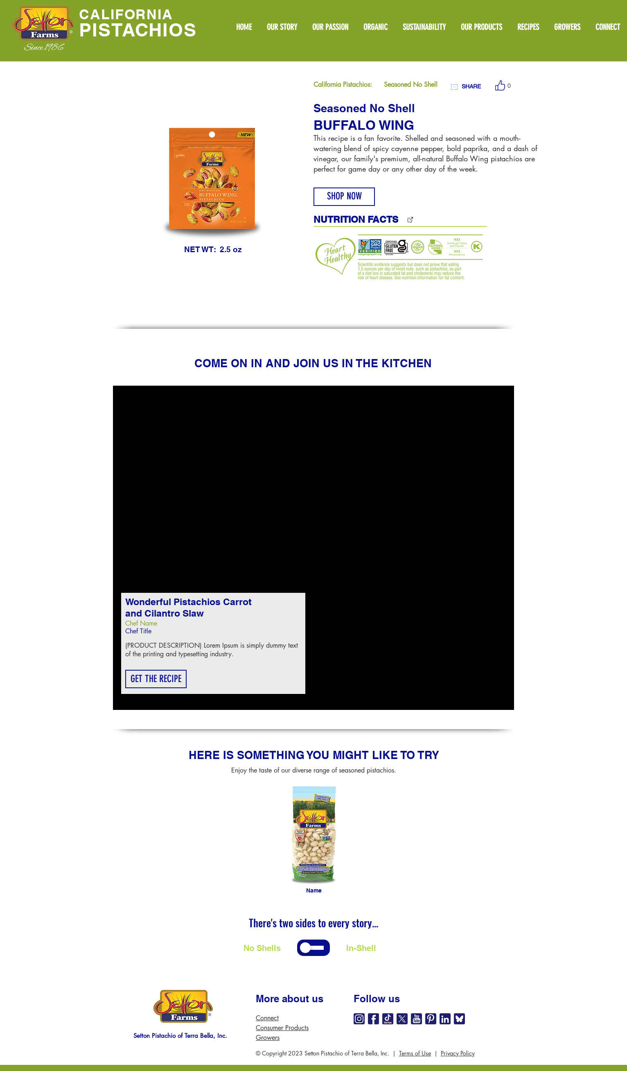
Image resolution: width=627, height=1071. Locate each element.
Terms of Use (415, 1053)
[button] (156, 679)
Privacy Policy (458, 1053)
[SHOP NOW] (344, 197)
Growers (268, 1037)
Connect (267, 1018)
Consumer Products (282, 1028)
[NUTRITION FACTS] (378, 219)
